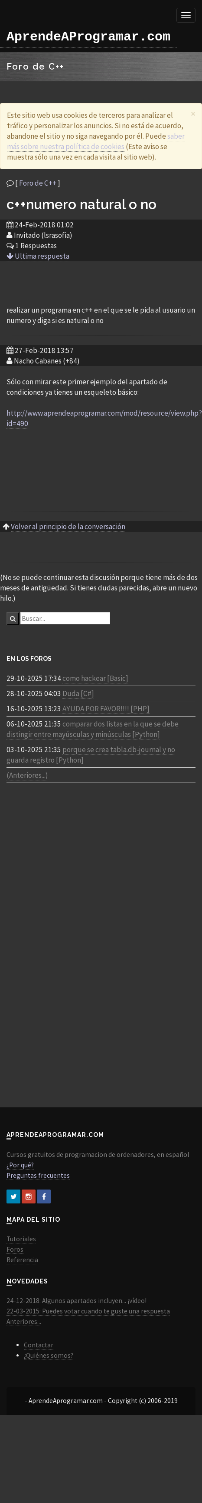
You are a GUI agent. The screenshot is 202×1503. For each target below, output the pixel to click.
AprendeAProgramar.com (88, 37)
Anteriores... (24, 1321)
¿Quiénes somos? (48, 1355)
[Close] (193, 113)
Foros (15, 1249)
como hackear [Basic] (95, 678)
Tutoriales (21, 1239)
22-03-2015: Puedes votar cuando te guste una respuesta (88, 1311)
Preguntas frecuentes (38, 1175)
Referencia (22, 1260)
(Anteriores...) (27, 775)
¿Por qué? (20, 1165)
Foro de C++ (37, 183)
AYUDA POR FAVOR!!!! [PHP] (106, 708)
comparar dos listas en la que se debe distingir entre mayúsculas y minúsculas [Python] (93, 729)
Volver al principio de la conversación (68, 526)
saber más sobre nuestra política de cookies (96, 141)
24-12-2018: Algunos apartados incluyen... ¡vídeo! (77, 1300)
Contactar (38, 1345)
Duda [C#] (78, 693)
